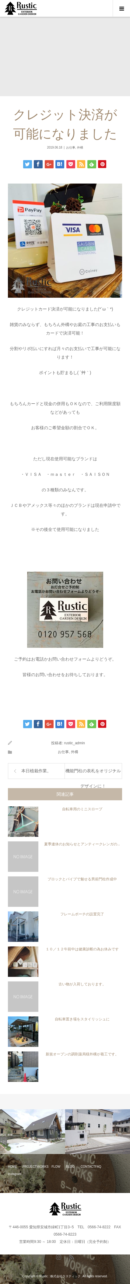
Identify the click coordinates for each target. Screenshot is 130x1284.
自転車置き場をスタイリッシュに (82, 1019)
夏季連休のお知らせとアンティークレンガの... (82, 844)
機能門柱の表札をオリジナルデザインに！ (93, 774)
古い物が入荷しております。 (82, 984)
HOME (12, 1166)
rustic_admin (74, 743)
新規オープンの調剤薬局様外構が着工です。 (82, 1054)
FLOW (55, 1166)
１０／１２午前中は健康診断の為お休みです (82, 949)
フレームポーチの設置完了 (82, 914)
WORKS (43, 1166)
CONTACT (88, 1166)
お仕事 (70, 147)
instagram (14, 1174)
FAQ (98, 1166)
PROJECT (30, 1166)
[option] (32, 1131)
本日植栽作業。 (36, 771)
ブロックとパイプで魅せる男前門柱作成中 (82, 879)
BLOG (70, 1166)
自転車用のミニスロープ (82, 809)
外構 (80, 147)
